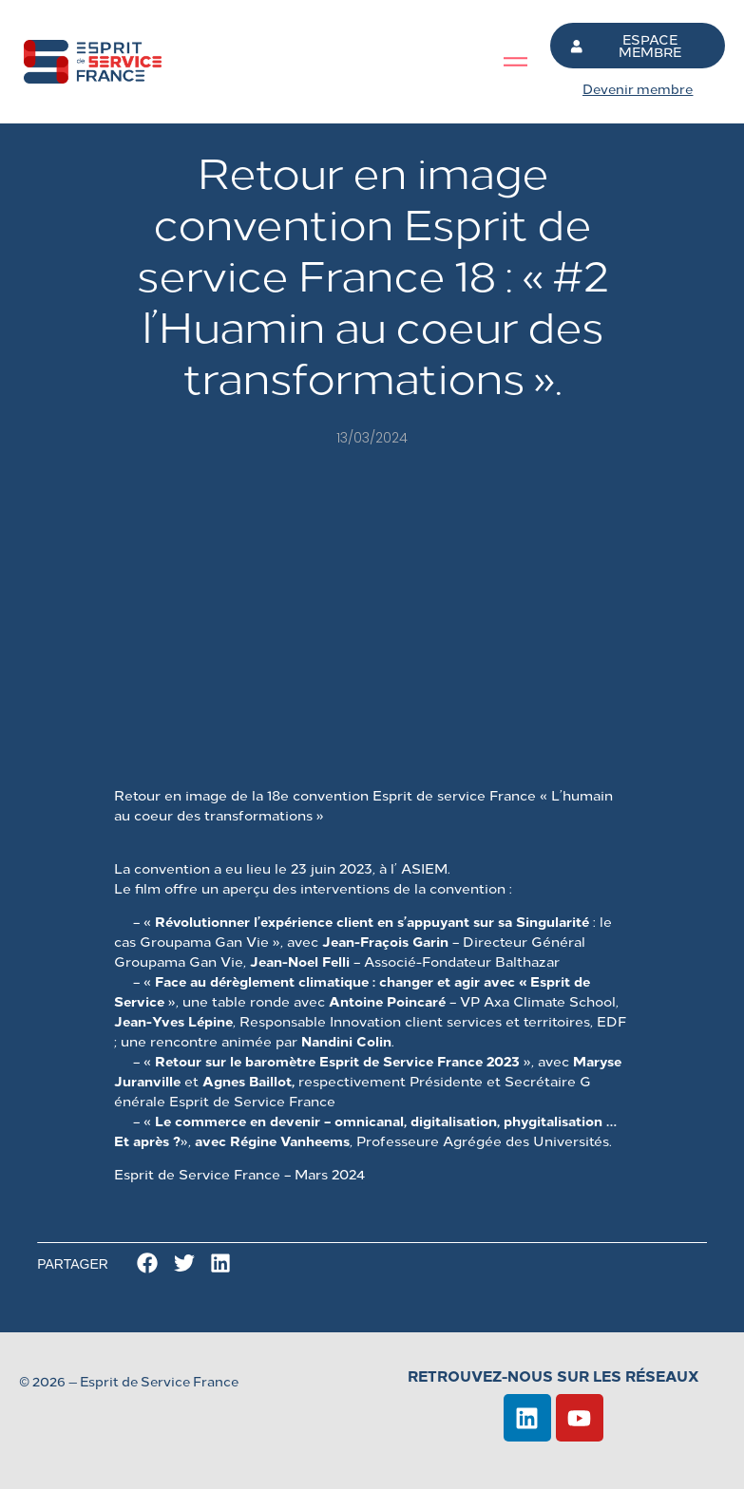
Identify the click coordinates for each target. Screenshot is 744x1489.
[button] (148, 1263)
